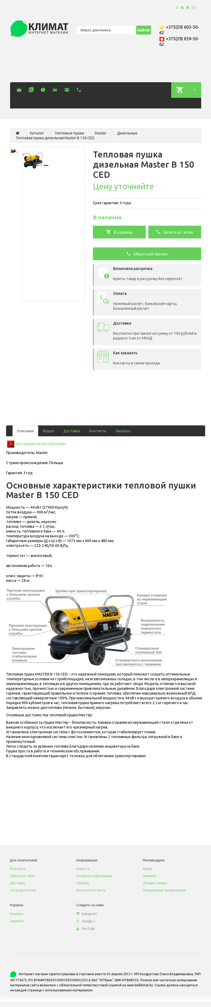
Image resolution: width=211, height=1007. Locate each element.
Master (100, 133)
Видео (48, 431)
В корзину (119, 231)
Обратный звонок (147, 253)
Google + (85, 921)
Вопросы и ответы (91, 890)
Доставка (71, 431)
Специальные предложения (164, 890)
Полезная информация (94, 876)
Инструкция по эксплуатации (40, 444)
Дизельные (127, 133)
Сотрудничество (23, 890)
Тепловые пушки (69, 133)
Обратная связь (22, 876)
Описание (25, 431)
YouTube (85, 928)
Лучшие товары (155, 883)
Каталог (37, 133)
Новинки (149, 876)
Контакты (97, 431)
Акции (147, 868)
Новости (83, 868)
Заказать (123, 431)
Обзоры (82, 883)
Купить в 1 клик (174, 231)
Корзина (16, 914)
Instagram (86, 914)
